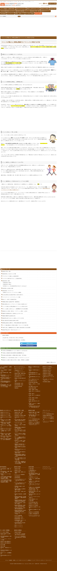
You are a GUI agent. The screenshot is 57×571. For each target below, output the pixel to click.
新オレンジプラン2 (18, 526)
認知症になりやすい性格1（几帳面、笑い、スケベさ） (6, 430)
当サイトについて (22, 560)
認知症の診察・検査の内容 (20, 373)
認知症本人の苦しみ (47, 370)
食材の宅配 (3, 546)
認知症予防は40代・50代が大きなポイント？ (11, 329)
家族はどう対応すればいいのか (33, 8)
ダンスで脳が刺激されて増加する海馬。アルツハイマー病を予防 (15, 325)
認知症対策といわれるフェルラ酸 (9, 273)
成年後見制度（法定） (19, 383)
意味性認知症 (17, 477)
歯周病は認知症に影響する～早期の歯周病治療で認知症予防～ (14, 322)
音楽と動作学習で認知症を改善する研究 (10, 320)
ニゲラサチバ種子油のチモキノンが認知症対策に (12, 278)
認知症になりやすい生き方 (6, 428)
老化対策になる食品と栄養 (7, 288)
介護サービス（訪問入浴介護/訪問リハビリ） (34, 482)
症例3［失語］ (32, 399)
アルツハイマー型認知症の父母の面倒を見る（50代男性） (14, 340)
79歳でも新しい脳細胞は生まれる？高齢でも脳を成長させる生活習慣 (16, 327)
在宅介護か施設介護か (33, 502)
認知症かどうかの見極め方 (34, 422)
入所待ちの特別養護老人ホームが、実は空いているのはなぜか (14, 350)
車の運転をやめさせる (33, 386)
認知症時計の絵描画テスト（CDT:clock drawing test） (6, 378)
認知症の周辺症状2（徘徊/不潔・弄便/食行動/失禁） (20, 506)
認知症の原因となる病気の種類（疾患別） (20, 489)
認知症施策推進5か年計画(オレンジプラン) (20, 523)
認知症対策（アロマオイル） (8, 290)
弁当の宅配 (3, 544)
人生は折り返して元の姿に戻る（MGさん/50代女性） (13, 337)
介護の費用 (31, 500)
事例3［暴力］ (32, 393)
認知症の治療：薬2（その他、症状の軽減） (34, 415)
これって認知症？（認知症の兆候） (8, 8)
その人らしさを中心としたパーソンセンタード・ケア (34, 516)
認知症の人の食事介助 (33, 503)
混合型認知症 (17, 476)
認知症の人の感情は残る (48, 375)
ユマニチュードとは (47, 468)
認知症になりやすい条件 (5, 413)
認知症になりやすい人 (5, 412)
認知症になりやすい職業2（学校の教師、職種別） (6, 423)
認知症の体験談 (38, 13)
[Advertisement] (28, 26)
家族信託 (16, 387)
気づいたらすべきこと (20, 8)
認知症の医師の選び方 (33, 420)
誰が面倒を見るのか (33, 380)
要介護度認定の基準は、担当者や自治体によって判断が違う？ (34, 474)
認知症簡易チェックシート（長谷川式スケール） (6, 376)
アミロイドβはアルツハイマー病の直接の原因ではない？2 (20, 483)
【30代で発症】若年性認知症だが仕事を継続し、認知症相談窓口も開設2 (6, 481)
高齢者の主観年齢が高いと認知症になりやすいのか (12, 313)
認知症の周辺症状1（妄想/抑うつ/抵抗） (20, 503)
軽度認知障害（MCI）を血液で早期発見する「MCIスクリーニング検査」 (6, 385)
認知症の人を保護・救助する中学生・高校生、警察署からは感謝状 (15, 359)
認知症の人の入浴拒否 (33, 505)
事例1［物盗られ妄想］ (33, 389)
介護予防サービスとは (33, 477)
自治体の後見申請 (18, 386)
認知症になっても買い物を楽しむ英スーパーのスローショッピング (15, 357)
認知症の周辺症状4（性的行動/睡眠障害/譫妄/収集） (20, 511)
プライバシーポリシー (40, 560)
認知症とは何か (18, 470)
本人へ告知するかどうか (34, 379)
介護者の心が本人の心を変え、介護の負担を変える (34, 407)
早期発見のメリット (19, 370)
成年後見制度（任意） (19, 384)
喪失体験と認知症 (46, 381)
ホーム (43, 5)
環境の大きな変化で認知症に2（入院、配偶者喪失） (6, 439)
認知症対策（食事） (6, 280)
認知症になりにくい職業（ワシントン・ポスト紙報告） (6, 425)
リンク (33, 560)
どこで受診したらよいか (20, 371)
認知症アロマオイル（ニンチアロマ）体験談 (12, 292)
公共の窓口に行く (18, 376)
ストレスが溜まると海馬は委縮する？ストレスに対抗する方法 (14, 306)
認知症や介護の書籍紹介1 (6, 541)
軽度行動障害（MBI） (19, 517)
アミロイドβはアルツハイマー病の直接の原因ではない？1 (20, 480)
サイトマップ (54, 5)
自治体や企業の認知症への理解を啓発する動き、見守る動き (14, 355)
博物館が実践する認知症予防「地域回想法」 (11, 301)
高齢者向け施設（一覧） (34, 489)
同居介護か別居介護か (33, 382)
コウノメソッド (32, 417)
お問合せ (48, 5)
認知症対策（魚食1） (7, 282)
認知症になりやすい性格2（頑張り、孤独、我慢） (6, 434)
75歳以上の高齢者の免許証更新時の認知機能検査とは (13, 352)
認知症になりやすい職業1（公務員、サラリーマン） (6, 420)
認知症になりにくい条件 (5, 415)
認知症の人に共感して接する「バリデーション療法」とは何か (14, 311)
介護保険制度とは (32, 470)
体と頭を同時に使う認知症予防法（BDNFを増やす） (13, 294)
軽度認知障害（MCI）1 (19, 518)
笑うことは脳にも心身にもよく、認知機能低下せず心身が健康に (15, 308)
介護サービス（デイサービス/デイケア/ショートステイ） (34, 484)
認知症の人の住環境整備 (34, 512)
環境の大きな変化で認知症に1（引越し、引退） (6, 436)
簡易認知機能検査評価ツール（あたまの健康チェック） (6, 382)
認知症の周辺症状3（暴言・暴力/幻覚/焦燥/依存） (20, 508)
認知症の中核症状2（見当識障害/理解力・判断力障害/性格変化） (20, 497)
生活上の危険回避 (18, 515)
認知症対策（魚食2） (7, 284)
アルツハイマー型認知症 (20, 474)
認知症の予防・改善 (6, 271)
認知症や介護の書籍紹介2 (6, 542)
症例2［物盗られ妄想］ (33, 397)
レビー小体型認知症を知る (34, 419)
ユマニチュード (11, 13)
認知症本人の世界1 (47, 371)
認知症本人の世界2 (47, 373)
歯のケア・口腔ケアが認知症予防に (9, 299)
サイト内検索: (3, 16)
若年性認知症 (3, 13)
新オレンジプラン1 (18, 525)
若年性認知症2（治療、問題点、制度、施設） (6, 472)
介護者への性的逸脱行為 (34, 513)
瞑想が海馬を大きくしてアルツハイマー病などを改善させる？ (14, 304)
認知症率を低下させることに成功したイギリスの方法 (13, 318)
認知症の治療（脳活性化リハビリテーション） (34, 424)
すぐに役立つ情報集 (30, 13)
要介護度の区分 (32, 471)
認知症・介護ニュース (19, 13)
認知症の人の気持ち (45, 8)
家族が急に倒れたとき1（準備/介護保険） (34, 492)
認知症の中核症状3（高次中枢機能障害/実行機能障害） (20, 501)
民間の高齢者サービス (33, 499)
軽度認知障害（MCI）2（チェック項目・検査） (20, 521)
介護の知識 (31, 468)
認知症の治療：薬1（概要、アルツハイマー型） (34, 413)
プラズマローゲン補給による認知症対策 (10, 276)
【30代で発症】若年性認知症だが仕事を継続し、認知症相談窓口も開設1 (6, 477)
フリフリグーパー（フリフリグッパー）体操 (11, 297)
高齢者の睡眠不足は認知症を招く (9, 315)
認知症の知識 (53, 8)
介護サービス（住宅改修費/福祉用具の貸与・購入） (34, 488)
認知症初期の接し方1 (33, 372)
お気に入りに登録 (52, 3)
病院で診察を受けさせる (20, 375)
